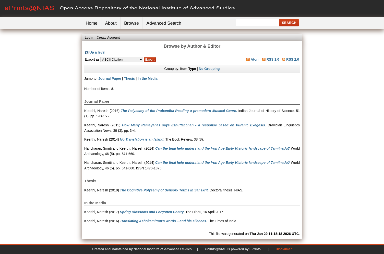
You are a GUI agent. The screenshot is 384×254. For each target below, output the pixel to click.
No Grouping (209, 69)
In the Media (147, 78)
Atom (255, 59)
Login (89, 37)
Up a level (97, 52)
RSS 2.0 (292, 59)
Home (91, 23)
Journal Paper (109, 78)
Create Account (108, 37)
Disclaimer (284, 249)
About (111, 23)
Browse (131, 23)
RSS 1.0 (272, 59)
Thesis (129, 78)
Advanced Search (163, 23)
